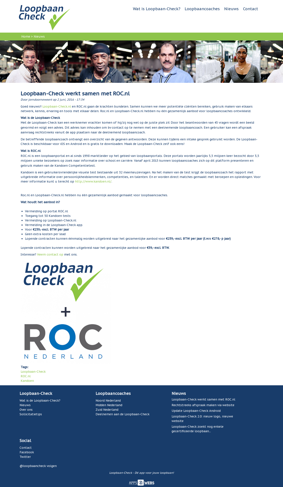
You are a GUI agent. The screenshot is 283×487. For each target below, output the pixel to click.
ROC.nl (26, 376)
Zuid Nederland (107, 410)
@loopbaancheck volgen (38, 466)
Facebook (27, 452)
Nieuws (231, 8)
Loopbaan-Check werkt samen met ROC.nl (203, 399)
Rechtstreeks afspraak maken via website (203, 405)
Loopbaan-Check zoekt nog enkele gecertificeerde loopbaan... (197, 429)
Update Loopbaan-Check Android (196, 411)
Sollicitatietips (31, 414)
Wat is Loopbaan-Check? (156, 8)
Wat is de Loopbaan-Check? (40, 400)
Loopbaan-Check (33, 372)
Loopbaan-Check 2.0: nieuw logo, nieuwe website (202, 418)
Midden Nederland (109, 405)
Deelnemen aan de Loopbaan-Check (122, 414)
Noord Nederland (108, 400)
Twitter (25, 457)
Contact (250, 8)
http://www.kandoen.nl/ (93, 181)
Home (25, 36)
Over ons (26, 410)
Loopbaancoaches (202, 8)
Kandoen (27, 381)
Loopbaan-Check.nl (56, 106)
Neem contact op (50, 254)
